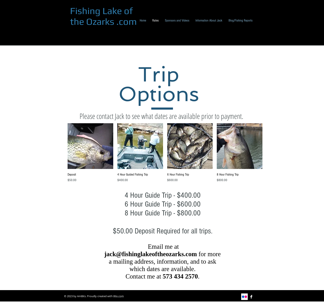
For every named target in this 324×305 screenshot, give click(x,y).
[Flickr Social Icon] (244, 296)
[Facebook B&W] (251, 296)
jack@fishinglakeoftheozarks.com (150, 254)
